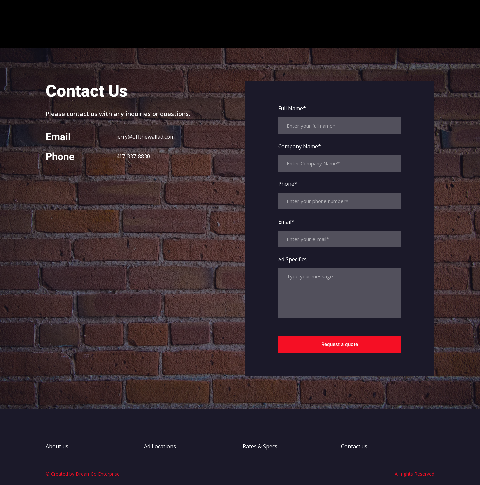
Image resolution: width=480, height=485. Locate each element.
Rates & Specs (281, 39)
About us (198, 39)
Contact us (323, 39)
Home (171, 39)
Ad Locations (235, 39)
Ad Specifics (292, 259)
